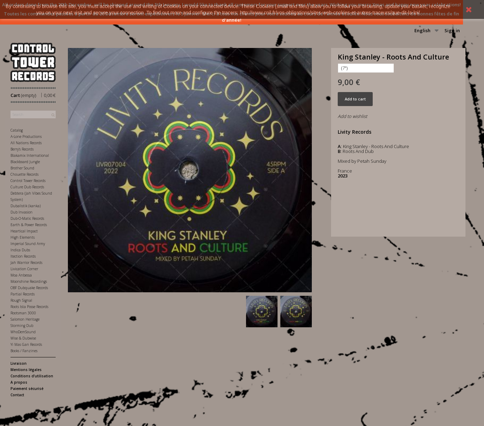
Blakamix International (29, 155)
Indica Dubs (20, 249)
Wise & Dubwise (23, 338)
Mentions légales (26, 369)
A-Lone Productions (26, 136)
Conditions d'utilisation (31, 375)
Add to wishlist (352, 116)
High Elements (22, 237)
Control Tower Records (27, 180)
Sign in (452, 30)
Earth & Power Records (28, 224)
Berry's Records (22, 149)
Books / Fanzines (23, 350)
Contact (17, 394)
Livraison (18, 363)
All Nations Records (26, 142)
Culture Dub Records (27, 186)
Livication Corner (24, 268)
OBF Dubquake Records (29, 287)
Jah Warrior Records (26, 262)
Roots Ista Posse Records (29, 306)
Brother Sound (22, 168)
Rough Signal (21, 300)
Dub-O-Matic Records (27, 218)
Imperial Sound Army (27, 243)
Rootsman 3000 (23, 312)
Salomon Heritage (25, 319)
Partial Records (22, 294)
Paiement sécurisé (26, 388)
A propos (18, 382)
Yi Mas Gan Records (26, 344)
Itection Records (23, 256)
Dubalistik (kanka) (25, 205)
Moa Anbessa (21, 275)
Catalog (16, 130)
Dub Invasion (21, 212)
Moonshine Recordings (28, 281)
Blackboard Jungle (25, 161)
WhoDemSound (23, 331)
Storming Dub (21, 325)
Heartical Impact (24, 231)
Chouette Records (24, 174)
